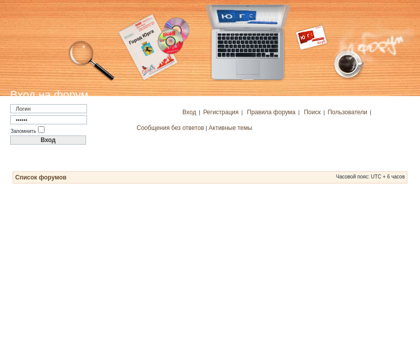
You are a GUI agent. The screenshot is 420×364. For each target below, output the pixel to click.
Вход (189, 112)
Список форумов (40, 177)
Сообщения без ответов (170, 127)
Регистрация (220, 112)
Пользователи (347, 112)
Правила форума (271, 112)
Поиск (312, 112)
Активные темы (230, 127)
